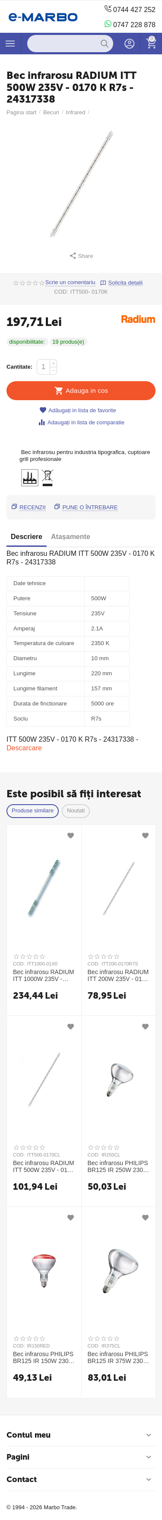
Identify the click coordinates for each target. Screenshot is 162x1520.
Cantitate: (19, 367)
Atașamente (70, 536)
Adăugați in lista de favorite (77, 410)
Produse (10, 44)
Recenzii (32, 507)
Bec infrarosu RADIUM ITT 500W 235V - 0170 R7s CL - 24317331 (43, 1166)
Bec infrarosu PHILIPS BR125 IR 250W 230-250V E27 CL (118, 1166)
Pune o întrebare (90, 507)
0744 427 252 (130, 9)
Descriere (26, 536)
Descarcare (24, 748)
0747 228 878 (130, 24)
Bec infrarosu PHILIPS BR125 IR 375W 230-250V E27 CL (118, 1357)
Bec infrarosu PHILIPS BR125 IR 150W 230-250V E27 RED (43, 1357)
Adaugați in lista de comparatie (81, 422)
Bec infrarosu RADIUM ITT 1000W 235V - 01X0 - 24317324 (43, 975)
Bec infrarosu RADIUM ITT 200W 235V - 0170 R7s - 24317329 (118, 975)
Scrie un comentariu (70, 282)
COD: (61, 291)
